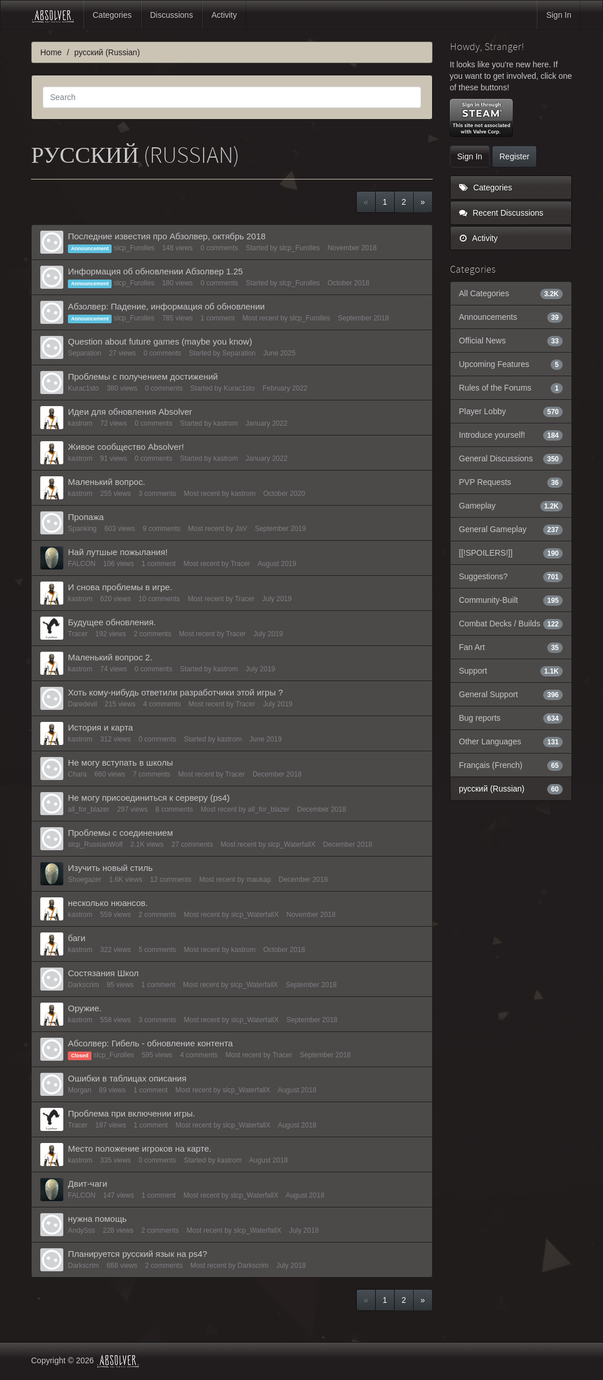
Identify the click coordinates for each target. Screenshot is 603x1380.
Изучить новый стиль (110, 868)
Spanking (82, 529)
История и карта (100, 727)
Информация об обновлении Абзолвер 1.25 (155, 271)
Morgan (79, 1090)
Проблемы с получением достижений (143, 376)
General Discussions (511, 458)
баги (76, 938)
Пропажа (86, 517)
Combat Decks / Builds (511, 623)
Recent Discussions (501, 212)
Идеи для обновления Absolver (130, 411)
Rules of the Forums (511, 387)
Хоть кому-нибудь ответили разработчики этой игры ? (175, 692)
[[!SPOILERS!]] (511, 553)
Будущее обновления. (112, 622)
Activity (223, 15)
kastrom (80, 423)
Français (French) (511, 765)
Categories (112, 15)
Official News (511, 340)
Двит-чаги (87, 1183)
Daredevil (82, 704)
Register (514, 156)
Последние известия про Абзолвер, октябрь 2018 (167, 236)
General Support (511, 694)
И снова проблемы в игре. (120, 587)
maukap (258, 880)
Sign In (558, 15)
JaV (241, 529)
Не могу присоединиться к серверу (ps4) (149, 797)
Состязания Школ (103, 973)
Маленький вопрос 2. (110, 657)
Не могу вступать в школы (120, 762)
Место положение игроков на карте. (140, 1148)
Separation (84, 353)
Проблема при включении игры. (131, 1113)
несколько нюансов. (108, 903)
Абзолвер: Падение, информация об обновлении (166, 306)
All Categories (511, 293)
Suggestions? (511, 576)
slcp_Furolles (134, 248)
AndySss (81, 1230)
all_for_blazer (88, 809)
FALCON (82, 564)
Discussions (171, 15)
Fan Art (511, 647)
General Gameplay (511, 529)
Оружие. (84, 1008)
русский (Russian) (511, 788)
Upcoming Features (511, 364)
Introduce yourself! (511, 435)
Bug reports (511, 718)
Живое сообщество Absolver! (126, 447)
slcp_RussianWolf (95, 844)
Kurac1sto (83, 388)
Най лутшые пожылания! (117, 552)
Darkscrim (83, 985)
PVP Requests (511, 482)
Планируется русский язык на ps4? (137, 1254)
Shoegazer (84, 880)
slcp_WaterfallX (291, 844)
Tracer (240, 564)
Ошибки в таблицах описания (127, 1078)
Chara (77, 774)
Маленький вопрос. (106, 482)
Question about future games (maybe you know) (160, 341)
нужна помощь (97, 1219)
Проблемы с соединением (120, 833)
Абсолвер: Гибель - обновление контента (150, 1043)
